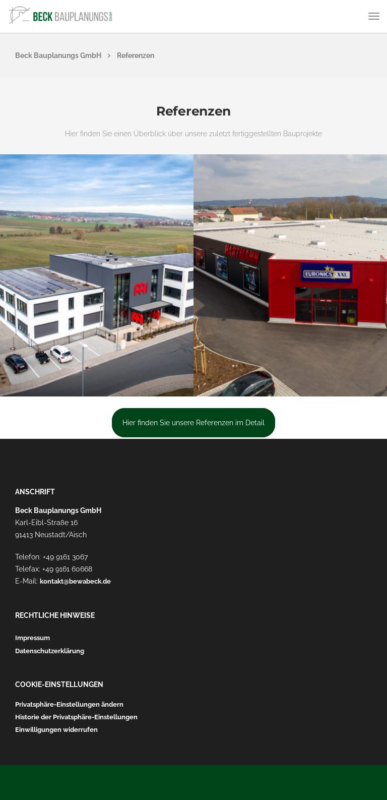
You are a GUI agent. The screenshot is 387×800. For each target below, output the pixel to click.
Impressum (32, 638)
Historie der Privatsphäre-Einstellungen (76, 717)
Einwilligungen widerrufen (56, 729)
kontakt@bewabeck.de (75, 581)
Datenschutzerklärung (49, 651)
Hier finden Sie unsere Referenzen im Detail (193, 423)
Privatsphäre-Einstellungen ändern (69, 704)
